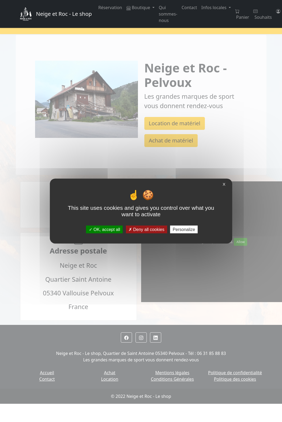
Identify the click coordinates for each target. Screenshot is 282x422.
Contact (189, 7)
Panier (242, 14)
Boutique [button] (138, 7)
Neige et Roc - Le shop (64, 13)
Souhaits (262, 14)
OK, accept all (104, 229)
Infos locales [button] (214, 7)
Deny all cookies (146, 229)
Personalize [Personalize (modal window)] (184, 229)
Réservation (110, 7)
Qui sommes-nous (168, 14)
